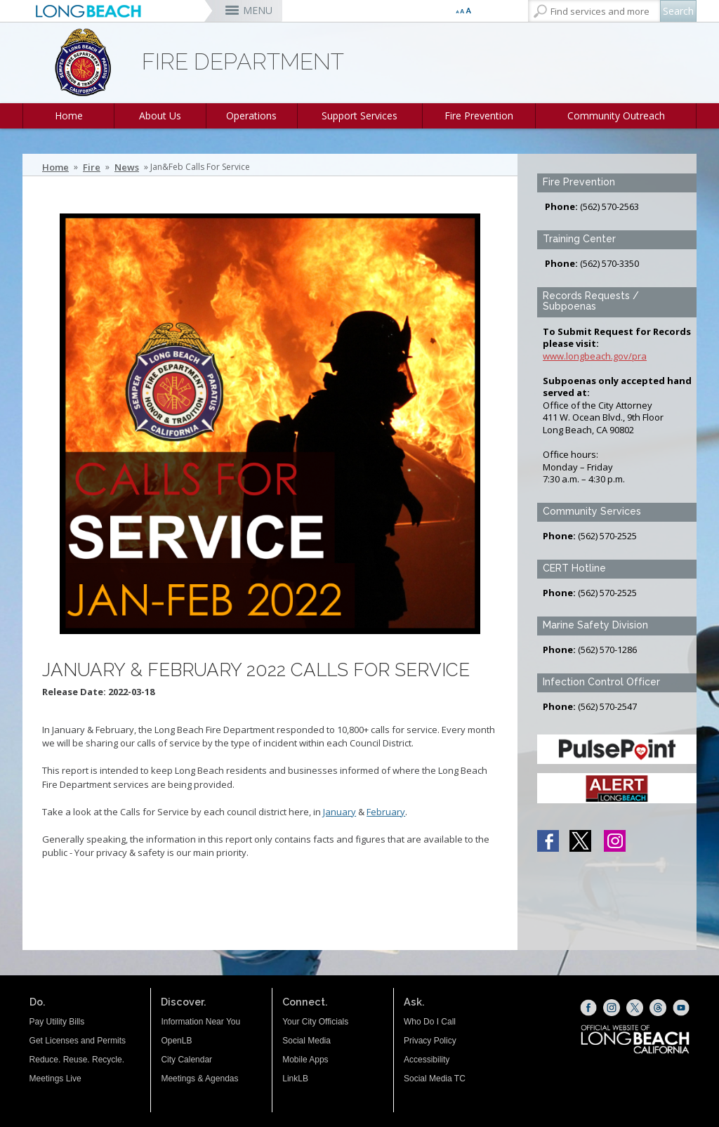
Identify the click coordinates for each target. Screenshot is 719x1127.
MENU (257, 10)
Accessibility (426, 1060)
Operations (251, 115)
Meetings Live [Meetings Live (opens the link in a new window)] (55, 1078)
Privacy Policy (430, 1041)
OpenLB (176, 1041)
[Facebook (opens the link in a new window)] (588, 1007)
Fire (91, 167)
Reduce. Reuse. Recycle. (76, 1060)
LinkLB (295, 1078)
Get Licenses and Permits (77, 1041)
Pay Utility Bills (57, 1022)
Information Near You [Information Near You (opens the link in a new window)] (200, 1022)
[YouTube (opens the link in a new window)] (681, 1007)
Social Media (306, 1041)
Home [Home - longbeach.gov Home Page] (55, 167)
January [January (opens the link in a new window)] (339, 811)
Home (69, 115)
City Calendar (186, 1060)
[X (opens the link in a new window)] (634, 1007)
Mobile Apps (305, 1060)
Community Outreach (616, 115)
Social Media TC (435, 1078)
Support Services (359, 115)
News (126, 167)
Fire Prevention (478, 115)
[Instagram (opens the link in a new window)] (611, 1007)
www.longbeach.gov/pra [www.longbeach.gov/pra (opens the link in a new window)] (595, 356)
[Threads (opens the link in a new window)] (657, 1007)
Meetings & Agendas (199, 1078)
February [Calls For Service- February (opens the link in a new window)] (386, 811)
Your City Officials (315, 1022)
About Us (160, 115)
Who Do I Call (430, 1022)
